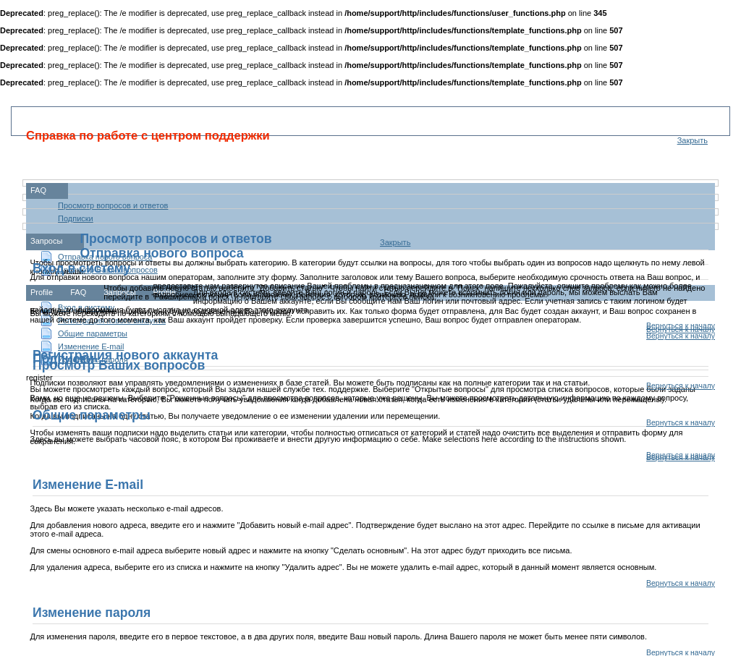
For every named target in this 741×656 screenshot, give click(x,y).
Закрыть (692, 140)
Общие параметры (92, 333)
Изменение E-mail (91, 346)
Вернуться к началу (680, 336)
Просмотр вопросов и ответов (113, 205)
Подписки (75, 218)
